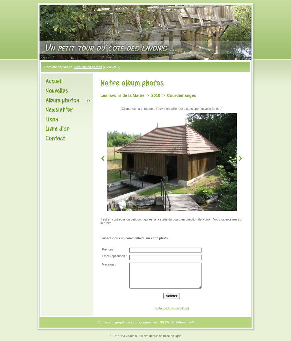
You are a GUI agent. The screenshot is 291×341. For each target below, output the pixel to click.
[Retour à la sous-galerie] (171, 308)
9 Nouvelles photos (88, 67)
